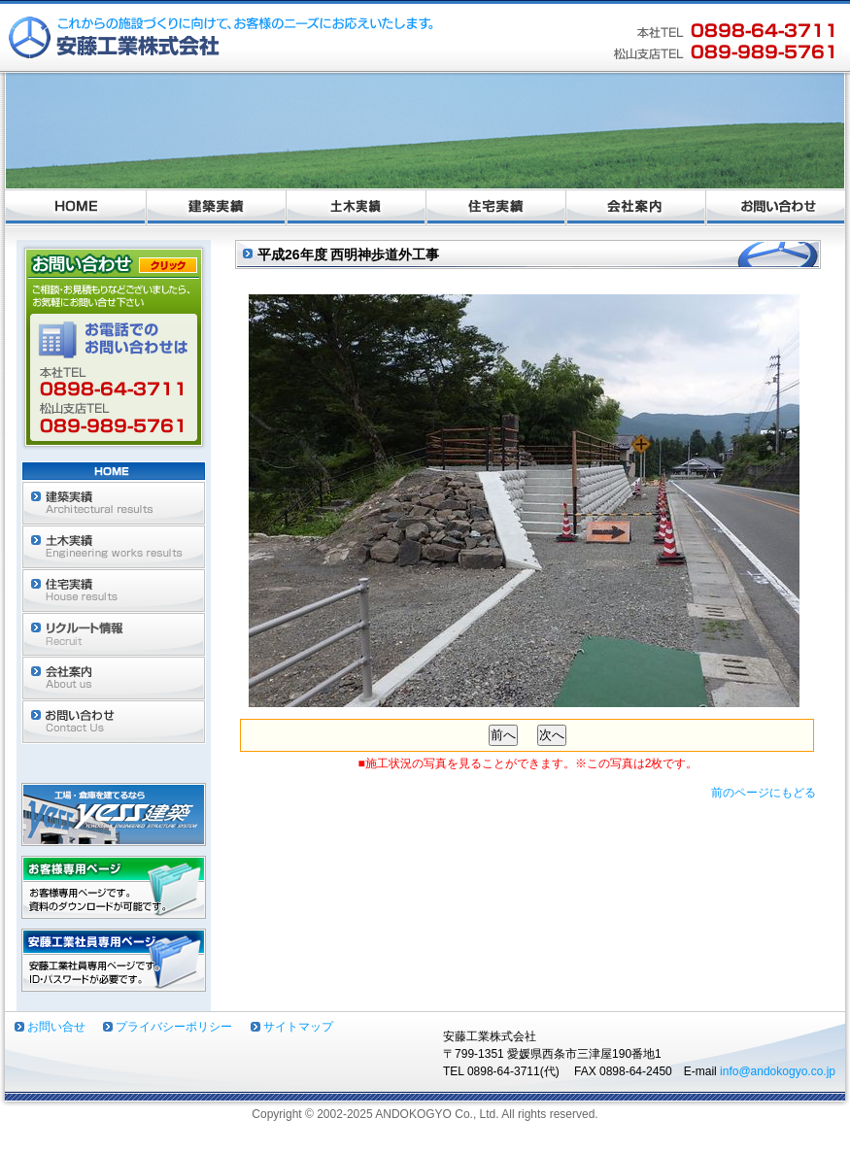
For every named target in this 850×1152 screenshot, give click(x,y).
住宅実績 (496, 207)
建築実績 (217, 207)
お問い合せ (56, 1026)
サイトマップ (298, 1026)
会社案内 (636, 207)
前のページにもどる (763, 792)
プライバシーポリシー (174, 1026)
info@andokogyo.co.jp (777, 1071)
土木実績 (356, 207)
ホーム (76, 207)
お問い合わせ (775, 207)
